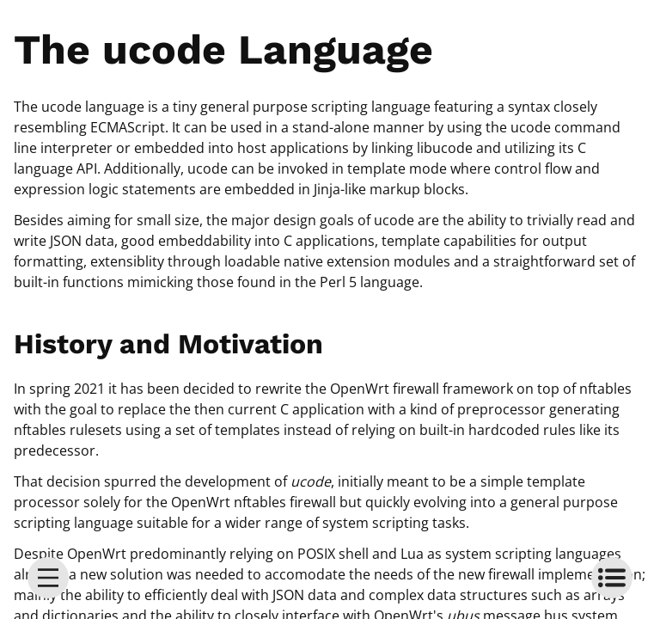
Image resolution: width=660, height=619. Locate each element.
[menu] (48, 577)
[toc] (611, 577)
